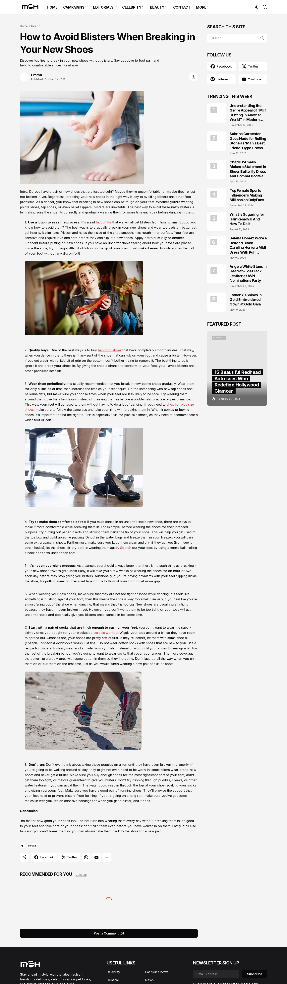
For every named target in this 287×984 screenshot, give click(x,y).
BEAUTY (157, 7)
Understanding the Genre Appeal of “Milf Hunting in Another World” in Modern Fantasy (248, 113)
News (149, 980)
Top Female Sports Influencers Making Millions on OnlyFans (247, 195)
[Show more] (106, 857)
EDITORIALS (103, 7)
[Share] (193, 76)
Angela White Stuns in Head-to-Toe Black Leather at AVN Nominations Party (248, 273)
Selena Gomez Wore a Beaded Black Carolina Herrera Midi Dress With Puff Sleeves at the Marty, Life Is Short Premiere (248, 245)
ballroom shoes (109, 350)
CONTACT (182, 7)
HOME (52, 7)
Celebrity (113, 972)
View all (81, 875)
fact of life (103, 222)
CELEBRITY (131, 7)
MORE (201, 7)
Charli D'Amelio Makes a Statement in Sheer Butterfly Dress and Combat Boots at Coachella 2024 (248, 169)
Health (35, 26)
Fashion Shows (156, 972)
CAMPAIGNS (74, 7)
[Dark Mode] (254, 7)
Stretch (125, 548)
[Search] (263, 7)
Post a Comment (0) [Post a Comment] (109, 933)
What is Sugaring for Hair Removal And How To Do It (247, 219)
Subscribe (254, 974)
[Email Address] (216, 974)
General (113, 980)
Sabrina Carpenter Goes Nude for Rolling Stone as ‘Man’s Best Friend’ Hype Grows (248, 141)
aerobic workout (106, 633)
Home (24, 26)
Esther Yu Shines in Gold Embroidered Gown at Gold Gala (245, 299)
